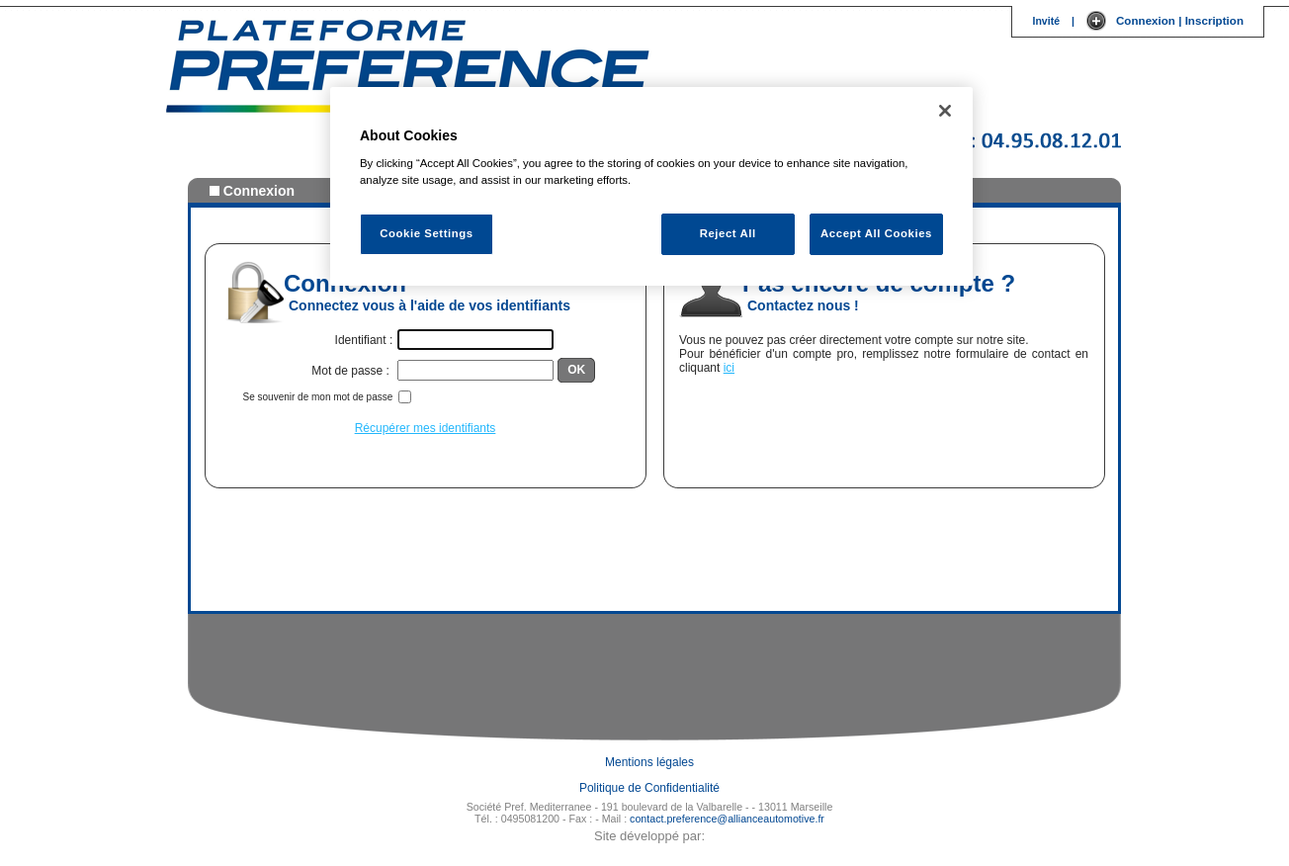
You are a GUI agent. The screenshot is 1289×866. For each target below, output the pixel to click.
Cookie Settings (426, 233)
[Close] (945, 110)
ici (729, 368)
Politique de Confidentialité (649, 788)
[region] (651, 187)
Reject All (728, 233)
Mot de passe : (351, 371)
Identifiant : (364, 340)
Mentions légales (649, 762)
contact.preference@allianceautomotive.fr (727, 818)
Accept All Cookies (876, 233)
